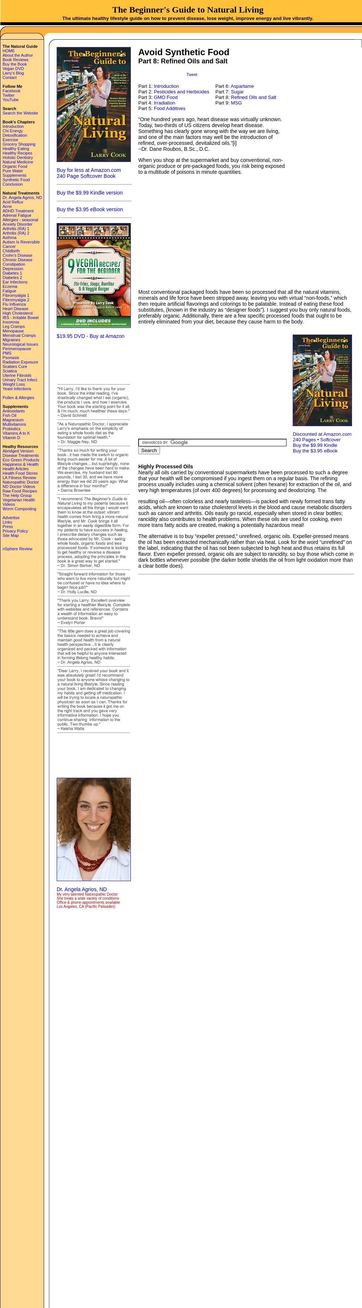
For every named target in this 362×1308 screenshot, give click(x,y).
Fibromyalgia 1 (16, 295)
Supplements (14, 175)
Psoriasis (11, 357)
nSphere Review (18, 549)
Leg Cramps (14, 326)
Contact (10, 77)
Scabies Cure (15, 366)
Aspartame (242, 86)
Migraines (11, 340)
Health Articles (16, 469)
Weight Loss (14, 384)
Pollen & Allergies (18, 397)
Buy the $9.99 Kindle (315, 445)
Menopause (13, 331)
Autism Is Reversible (21, 242)
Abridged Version (18, 451)
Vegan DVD (13, 68)
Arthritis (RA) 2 (16, 233)
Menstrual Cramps (19, 335)
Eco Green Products (21, 460)
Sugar (237, 91)
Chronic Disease (18, 260)
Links (7, 522)
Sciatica (10, 371)
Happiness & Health (21, 464)
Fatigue (9, 291)
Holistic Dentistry (18, 157)
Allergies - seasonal (20, 220)
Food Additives (169, 108)
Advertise (11, 517)
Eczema (10, 286)
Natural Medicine (18, 162)
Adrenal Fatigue (17, 215)
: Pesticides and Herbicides (180, 91)
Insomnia (11, 322)
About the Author (18, 55)
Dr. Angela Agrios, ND (22, 197)
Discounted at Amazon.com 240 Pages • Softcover (322, 436)
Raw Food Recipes (20, 491)
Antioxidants (14, 411)
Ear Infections (15, 282)
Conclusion (13, 184)
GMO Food (165, 97)
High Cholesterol (18, 313)
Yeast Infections (17, 388)
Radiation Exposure (20, 362)
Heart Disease (16, 308)
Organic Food (15, 166)
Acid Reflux (13, 202)
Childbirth (11, 251)
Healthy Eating (16, 148)
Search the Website (20, 113)
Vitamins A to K (16, 433)
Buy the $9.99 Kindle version (90, 193)
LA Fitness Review (19, 477)
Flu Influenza (14, 304)
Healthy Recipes (17, 153)
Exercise (10, 139)
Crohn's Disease (17, 255)
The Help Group (17, 495)
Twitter (8, 95)
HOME (9, 51)
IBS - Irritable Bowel (21, 317)
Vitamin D (11, 437)
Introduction (13, 126)
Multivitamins (14, 424)
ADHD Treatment (18, 211)
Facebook (11, 91)
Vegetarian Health (19, 500)
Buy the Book (15, 64)
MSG (236, 103)
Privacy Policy (15, 531)
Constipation (14, 264)
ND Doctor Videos (19, 486)
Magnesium (13, 420)
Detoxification (15, 135)
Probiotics (11, 428)
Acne (7, 206)
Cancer (9, 246)
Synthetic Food (16, 179)
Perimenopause (17, 348)
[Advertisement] (94, 361)
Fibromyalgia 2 (16, 300)
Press (8, 526)
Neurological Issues (20, 344)
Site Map (11, 535)
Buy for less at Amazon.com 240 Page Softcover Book (89, 173)
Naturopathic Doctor (21, 482)
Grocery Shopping (19, 144)
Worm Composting (19, 509)
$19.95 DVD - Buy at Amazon (90, 336)
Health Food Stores (20, 473)
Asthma (9, 237)
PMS (7, 353)
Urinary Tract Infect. (20, 380)
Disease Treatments (21, 455)
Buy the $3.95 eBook (315, 451)
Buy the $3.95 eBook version (90, 209)
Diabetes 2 (12, 277)
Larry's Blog (13, 73)
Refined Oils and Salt (253, 97)
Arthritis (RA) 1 (16, 228)
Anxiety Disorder (18, 224)
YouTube (11, 99)
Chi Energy (13, 131)
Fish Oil (9, 415)
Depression (13, 268)
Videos (9, 504)
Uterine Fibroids (17, 375)
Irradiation (164, 103)
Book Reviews (16, 59)
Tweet (191, 74)
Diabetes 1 (12, 273)
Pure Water (13, 171)
